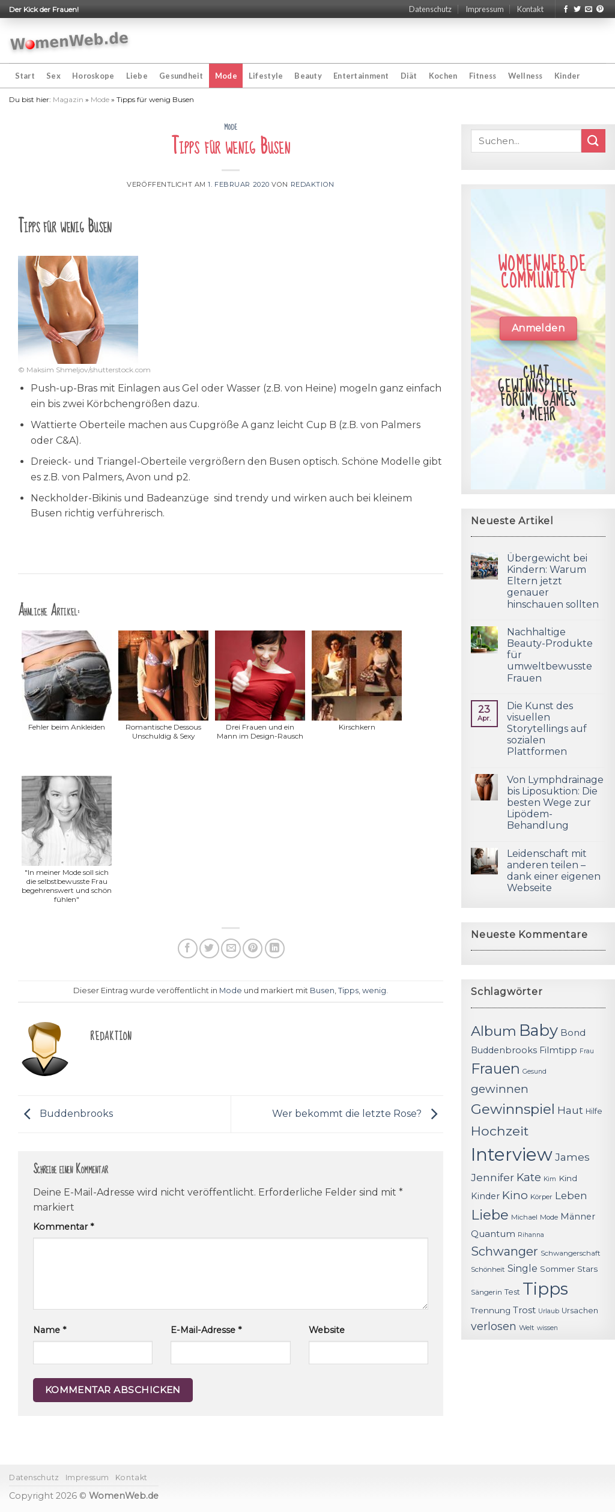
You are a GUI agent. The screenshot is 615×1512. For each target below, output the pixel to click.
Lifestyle (266, 75)
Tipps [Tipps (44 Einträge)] (545, 1288)
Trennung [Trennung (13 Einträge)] (490, 1310)
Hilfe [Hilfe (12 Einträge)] (594, 1111)
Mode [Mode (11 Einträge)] (549, 1217)
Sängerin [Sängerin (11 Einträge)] (486, 1292)
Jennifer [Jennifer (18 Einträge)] (492, 1177)
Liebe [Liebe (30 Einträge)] (490, 1214)
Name (49, 1330)
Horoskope (93, 75)
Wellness (525, 75)
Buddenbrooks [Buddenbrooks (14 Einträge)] (504, 1050)
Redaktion (313, 184)
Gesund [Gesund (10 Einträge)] (535, 1071)
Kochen (443, 75)
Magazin (68, 99)
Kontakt (530, 9)
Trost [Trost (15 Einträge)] (524, 1310)
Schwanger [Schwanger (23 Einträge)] (504, 1251)
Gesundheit (181, 75)
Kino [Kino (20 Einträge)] (515, 1195)
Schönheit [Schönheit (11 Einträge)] (488, 1269)
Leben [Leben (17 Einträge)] (571, 1196)
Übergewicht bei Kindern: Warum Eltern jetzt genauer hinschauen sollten (553, 581)
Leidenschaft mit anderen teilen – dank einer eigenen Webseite (554, 871)
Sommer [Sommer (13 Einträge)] (557, 1269)
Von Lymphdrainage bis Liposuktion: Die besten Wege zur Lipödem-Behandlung (555, 803)
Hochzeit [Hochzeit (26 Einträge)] (500, 1131)
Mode (226, 75)
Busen (322, 990)
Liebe (137, 75)
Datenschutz (430, 9)
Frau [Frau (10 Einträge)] (587, 1051)
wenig (374, 990)
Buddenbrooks (65, 1113)
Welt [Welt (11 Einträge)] (527, 1327)
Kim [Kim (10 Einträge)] (550, 1179)
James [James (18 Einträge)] (572, 1157)
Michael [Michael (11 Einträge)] (524, 1217)
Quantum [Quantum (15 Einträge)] (493, 1233)
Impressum (484, 9)
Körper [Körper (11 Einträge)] (541, 1197)
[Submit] (593, 141)
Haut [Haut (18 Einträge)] (570, 1110)
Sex (53, 75)
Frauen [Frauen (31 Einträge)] (495, 1068)
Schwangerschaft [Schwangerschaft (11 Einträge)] (571, 1253)
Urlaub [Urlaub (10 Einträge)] (548, 1311)
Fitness (483, 75)
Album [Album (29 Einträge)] (494, 1031)
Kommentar (63, 1226)
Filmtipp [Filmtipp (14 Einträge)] (558, 1050)
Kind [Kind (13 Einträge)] (568, 1178)
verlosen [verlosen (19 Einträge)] (494, 1326)
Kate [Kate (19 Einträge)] (529, 1177)
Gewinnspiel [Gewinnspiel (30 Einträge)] (513, 1109)
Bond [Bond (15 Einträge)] (573, 1032)
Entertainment (361, 75)
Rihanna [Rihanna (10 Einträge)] (531, 1235)
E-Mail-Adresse (206, 1330)
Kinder (567, 75)
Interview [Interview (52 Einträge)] (512, 1154)
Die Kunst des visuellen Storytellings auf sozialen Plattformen (547, 729)
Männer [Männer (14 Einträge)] (577, 1216)
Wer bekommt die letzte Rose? (357, 1113)
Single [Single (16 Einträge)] (522, 1268)
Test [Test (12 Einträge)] (512, 1291)
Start (25, 75)
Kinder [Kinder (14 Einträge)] (485, 1196)
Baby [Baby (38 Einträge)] (538, 1030)
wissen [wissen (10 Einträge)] (547, 1328)
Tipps (348, 990)
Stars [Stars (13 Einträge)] (587, 1269)
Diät (409, 75)
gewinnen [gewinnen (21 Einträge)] (500, 1089)
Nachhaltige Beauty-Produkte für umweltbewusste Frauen (550, 655)
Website (327, 1330)
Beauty (308, 75)
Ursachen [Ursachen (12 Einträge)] (580, 1310)
